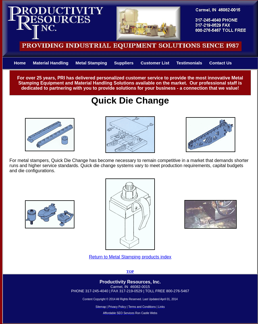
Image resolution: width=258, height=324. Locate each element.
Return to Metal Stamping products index (130, 256)
